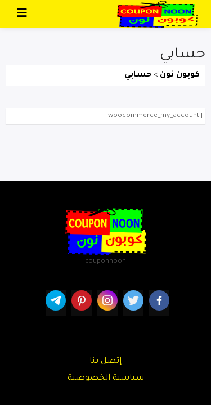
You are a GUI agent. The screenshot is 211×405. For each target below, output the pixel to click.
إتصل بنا (105, 361)
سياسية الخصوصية (106, 378)
